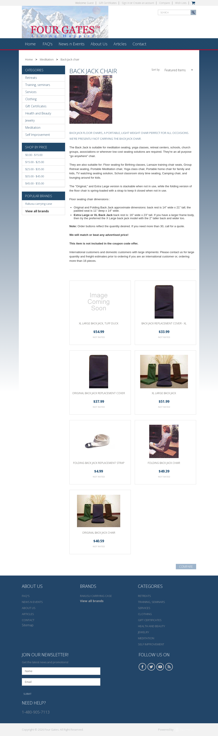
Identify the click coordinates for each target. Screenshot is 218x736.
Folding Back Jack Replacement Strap (98, 463)
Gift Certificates (108, 3)
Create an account (143, 3)
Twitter (151, 667)
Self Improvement (37, 135)
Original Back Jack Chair (98, 533)
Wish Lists (180, 3)
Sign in (126, 3)
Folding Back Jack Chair (164, 463)
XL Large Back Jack (164, 393)
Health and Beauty (38, 113)
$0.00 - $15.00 (33, 155)
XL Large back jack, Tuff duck (98, 323)
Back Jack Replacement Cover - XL (163, 323)
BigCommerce (186, 730)
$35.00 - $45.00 (34, 176)
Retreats (31, 78)
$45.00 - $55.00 (34, 183)
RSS (169, 667)
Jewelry (30, 120)
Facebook (142, 667)
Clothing (31, 99)
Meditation (47, 59)
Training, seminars (37, 85)
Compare (164, 3)
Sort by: (155, 69)
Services (31, 92)
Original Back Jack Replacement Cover (98, 393)
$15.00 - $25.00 (34, 162)
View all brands (37, 211)
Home (29, 59)
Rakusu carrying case (38, 204)
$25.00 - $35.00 (34, 169)
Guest (90, 3)
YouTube (160, 667)
